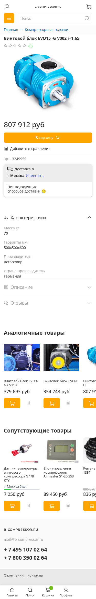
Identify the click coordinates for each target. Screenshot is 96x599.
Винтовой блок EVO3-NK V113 (21, 383)
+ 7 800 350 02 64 (25, 557)
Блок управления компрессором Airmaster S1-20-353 (59, 472)
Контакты (35, 575)
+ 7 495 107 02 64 (25, 549)
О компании (14, 575)
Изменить (35, 175)
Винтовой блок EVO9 (60, 381)
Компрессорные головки (46, 29)
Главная (11, 29)
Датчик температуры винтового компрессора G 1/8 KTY (21, 474)
